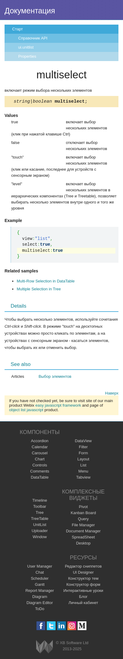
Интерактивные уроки (83, 591)
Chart (40, 460)
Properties (27, 56)
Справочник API (32, 38)
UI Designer (83, 573)
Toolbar (39, 507)
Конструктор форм (83, 585)
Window (40, 537)
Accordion (40, 441)
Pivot (83, 507)
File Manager (83, 526)
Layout (83, 460)
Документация (30, 10)
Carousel (40, 454)
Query (83, 519)
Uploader (40, 531)
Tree (40, 513)
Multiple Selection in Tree (39, 290)
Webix (44, 647)
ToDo (39, 609)
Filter (83, 448)
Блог (83, 597)
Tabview (83, 478)
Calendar (40, 448)
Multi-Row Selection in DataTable (46, 282)
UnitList (39, 525)
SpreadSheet (83, 538)
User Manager (39, 567)
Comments (39, 472)
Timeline (39, 501)
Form (83, 454)
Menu (83, 472)
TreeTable (39, 519)
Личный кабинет (83, 603)
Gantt (40, 585)
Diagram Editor (39, 603)
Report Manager (40, 591)
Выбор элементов (55, 377)
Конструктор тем (83, 579)
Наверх (111, 394)
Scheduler (40, 579)
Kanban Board (83, 513)
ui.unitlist (26, 47)
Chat (40, 573)
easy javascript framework (58, 406)
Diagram (39, 597)
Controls (39, 466)
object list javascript (26, 410)
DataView (83, 441)
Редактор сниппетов (83, 567)
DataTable (40, 478)
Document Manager (83, 532)
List (83, 466)
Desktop (83, 544)
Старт (17, 29)
